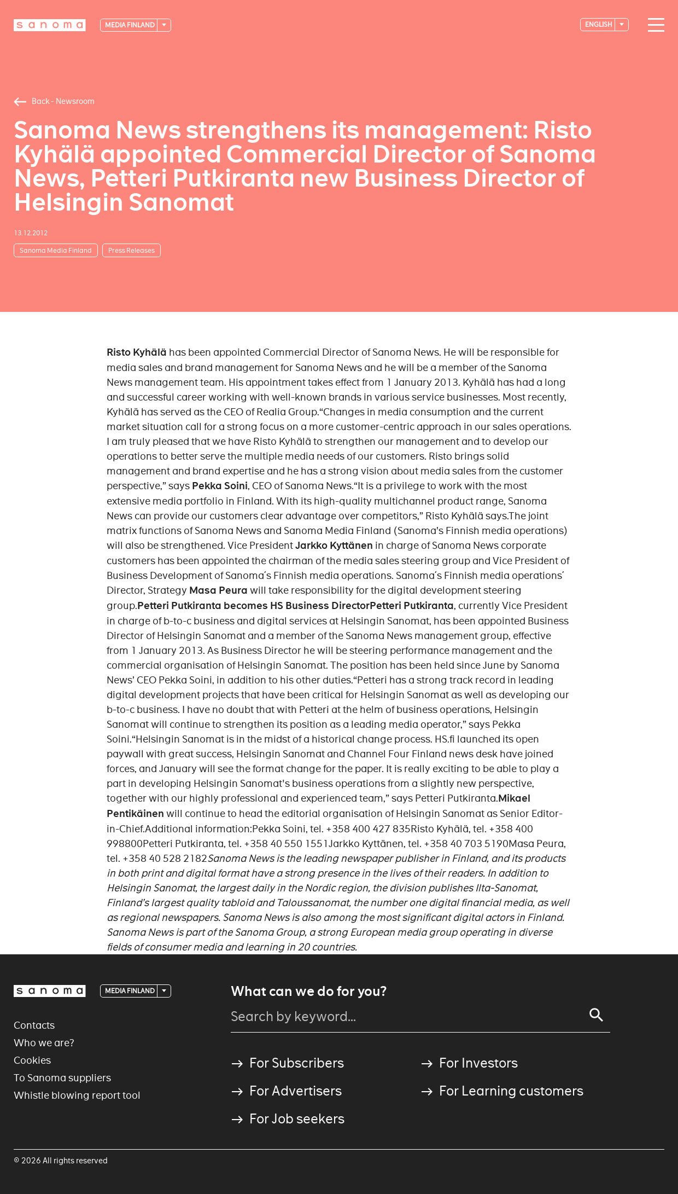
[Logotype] (50, 25)
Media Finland (130, 25)
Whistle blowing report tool (77, 1095)
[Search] (596, 1015)
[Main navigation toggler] (653, 25)
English (599, 24)
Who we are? (44, 1042)
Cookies (32, 1060)
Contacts (34, 1025)
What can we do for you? (309, 991)
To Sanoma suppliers (62, 1077)
